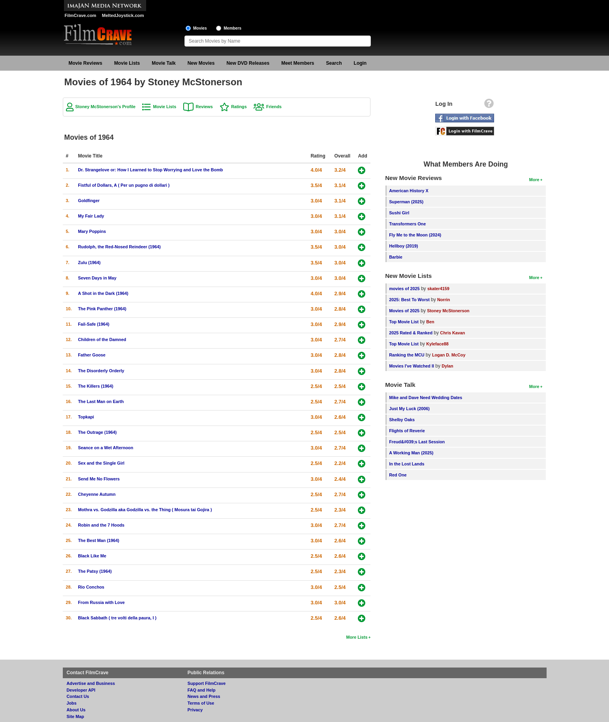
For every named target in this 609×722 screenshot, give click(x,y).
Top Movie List (404, 321)
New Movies (201, 63)
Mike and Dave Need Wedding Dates (425, 397)
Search (334, 63)
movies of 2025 (404, 288)
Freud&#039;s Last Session (417, 441)
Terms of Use (201, 703)
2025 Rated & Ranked (410, 332)
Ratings (239, 106)
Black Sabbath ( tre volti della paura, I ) (117, 617)
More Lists (356, 637)
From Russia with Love (101, 602)
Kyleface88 (437, 343)
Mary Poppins (92, 231)
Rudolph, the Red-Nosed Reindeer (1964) (119, 246)
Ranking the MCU (406, 355)
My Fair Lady (91, 216)
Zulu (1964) (89, 262)
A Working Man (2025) (411, 452)
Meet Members (297, 63)
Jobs (72, 703)
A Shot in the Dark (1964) (103, 293)
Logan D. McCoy (449, 355)
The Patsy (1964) (95, 571)
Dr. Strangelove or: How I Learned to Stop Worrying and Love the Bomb (150, 169)
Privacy (195, 709)
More (534, 179)
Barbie (395, 257)
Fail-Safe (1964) (93, 324)
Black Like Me (92, 555)
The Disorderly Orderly (101, 370)
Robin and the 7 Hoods (101, 525)
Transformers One (407, 223)
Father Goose (92, 355)
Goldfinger (89, 200)
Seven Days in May (97, 278)
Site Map (75, 716)
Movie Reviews (85, 63)
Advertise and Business (91, 683)
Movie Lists (127, 63)
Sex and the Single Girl (101, 463)
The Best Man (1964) (98, 540)
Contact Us (78, 696)
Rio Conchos (91, 587)
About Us (76, 709)
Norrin (443, 299)
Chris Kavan (452, 332)
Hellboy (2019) (403, 246)
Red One (397, 475)
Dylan (447, 366)
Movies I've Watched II (411, 366)
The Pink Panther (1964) (102, 308)
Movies (200, 28)
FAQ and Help (202, 690)
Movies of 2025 (404, 310)
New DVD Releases (247, 63)
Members (232, 28)
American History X (409, 190)
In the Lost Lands (406, 463)
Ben (430, 321)
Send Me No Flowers (99, 478)
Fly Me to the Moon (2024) (415, 235)
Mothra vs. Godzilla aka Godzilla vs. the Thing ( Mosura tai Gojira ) (145, 509)
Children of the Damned (102, 339)
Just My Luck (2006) (409, 408)
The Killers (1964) (95, 386)
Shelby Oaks (402, 419)
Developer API (81, 690)
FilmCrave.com (80, 15)
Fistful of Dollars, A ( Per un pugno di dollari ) (124, 185)
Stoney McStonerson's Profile (105, 106)
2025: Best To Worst (410, 299)
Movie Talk (163, 63)
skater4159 (438, 288)
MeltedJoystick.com (123, 15)
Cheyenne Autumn (97, 494)
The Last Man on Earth (101, 401)
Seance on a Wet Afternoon (105, 447)
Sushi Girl (399, 212)
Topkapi (86, 416)
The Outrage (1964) (97, 432)
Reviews (204, 106)
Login (360, 63)
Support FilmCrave (207, 683)
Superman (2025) (406, 201)
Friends (274, 106)
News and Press (204, 696)
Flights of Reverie (407, 430)
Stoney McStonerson (448, 310)
